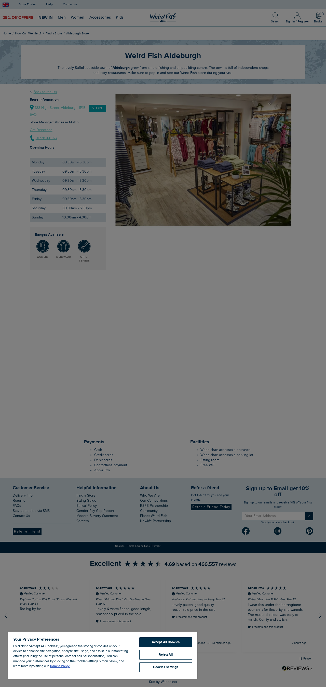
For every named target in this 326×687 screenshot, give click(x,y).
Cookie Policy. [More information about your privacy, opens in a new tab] (60, 666)
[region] (102, 655)
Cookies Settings (165, 667)
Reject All (165, 655)
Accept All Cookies (166, 642)
